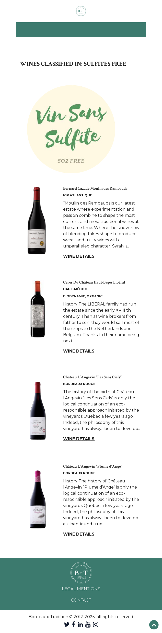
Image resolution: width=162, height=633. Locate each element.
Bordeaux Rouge (79, 384)
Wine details (79, 256)
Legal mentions (81, 588)
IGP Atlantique (77, 195)
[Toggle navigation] (23, 11)
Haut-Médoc (75, 289)
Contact (81, 600)
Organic (94, 296)
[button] (153, 624)
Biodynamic (74, 296)
